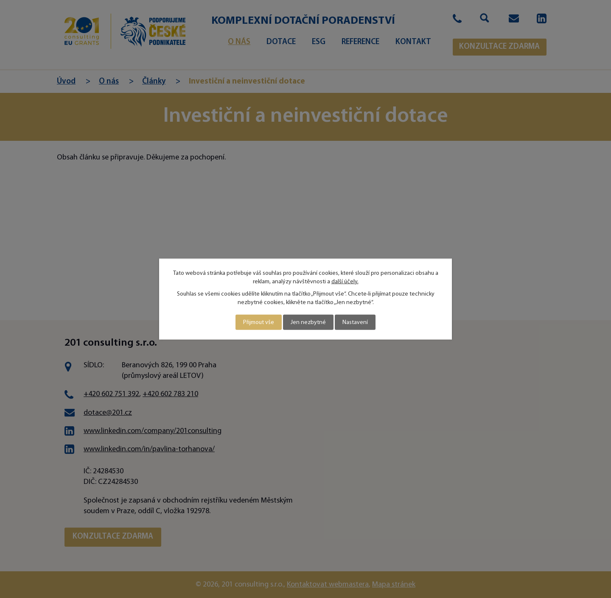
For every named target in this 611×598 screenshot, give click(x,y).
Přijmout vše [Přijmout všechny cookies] (258, 322)
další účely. (345, 281)
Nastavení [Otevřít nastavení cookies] (355, 322)
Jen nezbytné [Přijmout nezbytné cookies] (308, 322)
